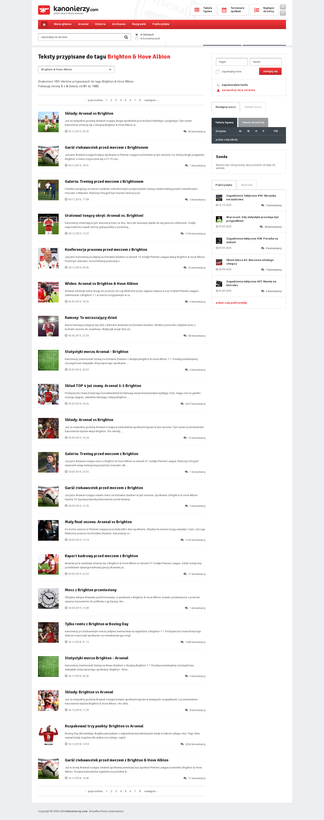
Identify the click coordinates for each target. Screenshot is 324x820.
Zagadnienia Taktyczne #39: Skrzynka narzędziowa (251, 197)
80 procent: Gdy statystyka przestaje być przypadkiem (252, 219)
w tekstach (144, 34)
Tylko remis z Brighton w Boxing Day (96, 624)
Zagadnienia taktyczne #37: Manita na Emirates (251, 283)
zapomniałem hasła (235, 84)
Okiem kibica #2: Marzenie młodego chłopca (250, 261)
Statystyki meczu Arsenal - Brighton (96, 351)
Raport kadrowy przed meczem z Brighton (101, 555)
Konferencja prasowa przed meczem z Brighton (106, 249)
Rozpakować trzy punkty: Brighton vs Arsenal (104, 726)
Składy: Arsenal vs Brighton (89, 113)
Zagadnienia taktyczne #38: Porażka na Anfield (252, 240)
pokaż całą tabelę (227, 139)
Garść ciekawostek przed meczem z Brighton (104, 487)
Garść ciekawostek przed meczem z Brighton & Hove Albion (116, 760)
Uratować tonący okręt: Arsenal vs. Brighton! (104, 215)
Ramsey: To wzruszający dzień (91, 317)
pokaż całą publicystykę (231, 302)
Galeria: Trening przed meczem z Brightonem (104, 181)
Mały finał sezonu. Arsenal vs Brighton (98, 521)
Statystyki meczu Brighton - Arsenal (96, 658)
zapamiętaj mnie (228, 72)
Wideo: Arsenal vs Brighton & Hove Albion (101, 283)
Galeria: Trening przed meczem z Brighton (101, 453)
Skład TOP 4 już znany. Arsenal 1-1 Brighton (103, 385)
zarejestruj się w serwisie (238, 90)
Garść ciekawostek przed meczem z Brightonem (106, 147)
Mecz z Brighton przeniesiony (91, 590)
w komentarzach (147, 38)
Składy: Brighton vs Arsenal (89, 692)
